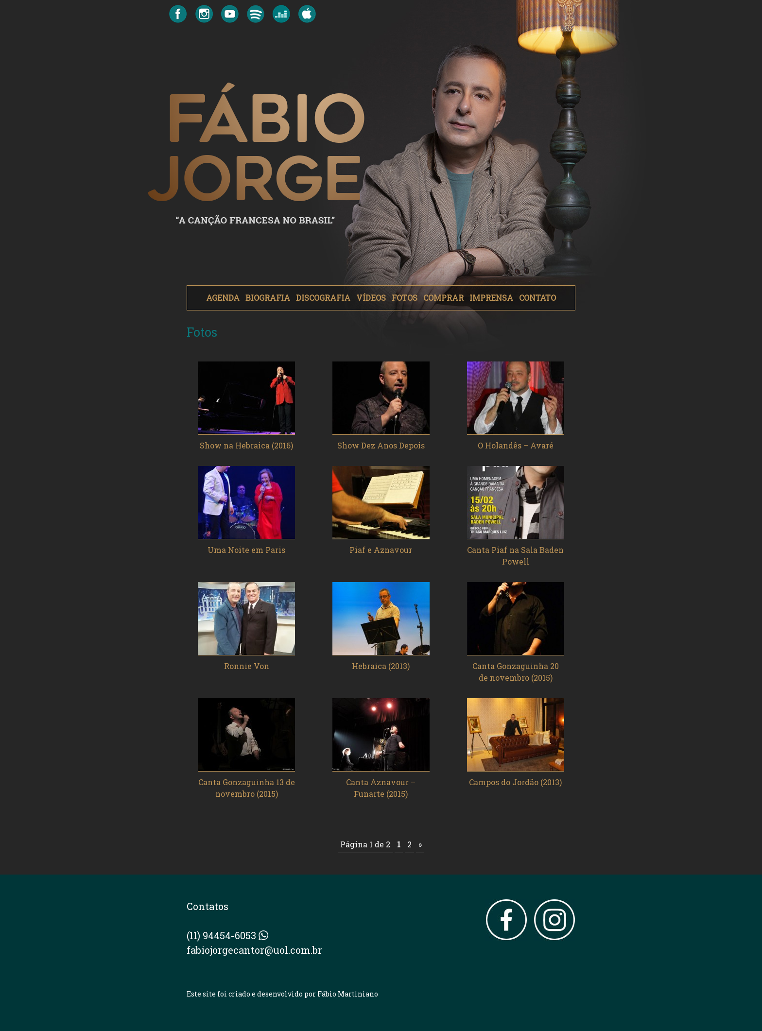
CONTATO (537, 297)
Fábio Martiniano (347, 993)
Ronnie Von (246, 666)
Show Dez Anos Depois (381, 445)
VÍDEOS (371, 297)
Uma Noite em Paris (246, 550)
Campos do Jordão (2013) (515, 782)
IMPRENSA (491, 297)
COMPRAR (443, 297)
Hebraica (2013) (381, 666)
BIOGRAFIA (267, 297)
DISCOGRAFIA (323, 297)
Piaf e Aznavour (380, 550)
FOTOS (404, 297)
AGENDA (223, 297)
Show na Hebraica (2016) (246, 445)
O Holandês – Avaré (516, 445)
